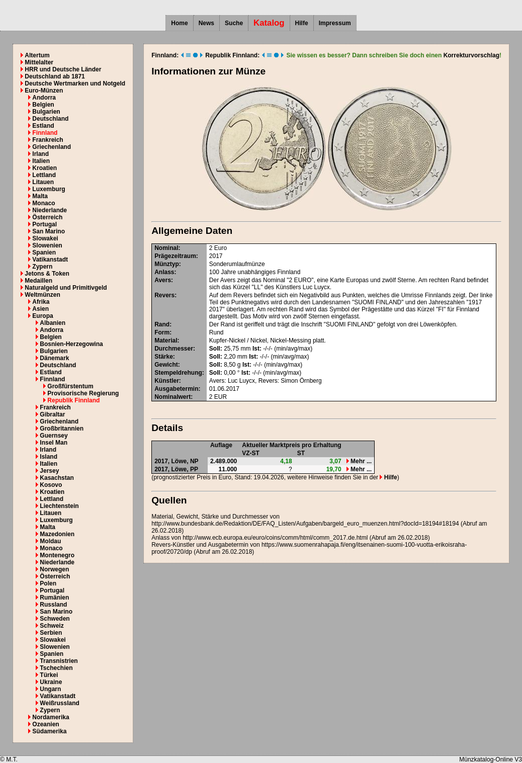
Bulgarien (46, 111)
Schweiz (51, 625)
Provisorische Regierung (83, 393)
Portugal (44, 224)
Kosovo (51, 484)
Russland (53, 604)
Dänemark (54, 358)
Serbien (51, 632)
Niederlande (49, 210)
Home (179, 23)
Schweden (54, 618)
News (206, 23)
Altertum (37, 55)
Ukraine (51, 682)
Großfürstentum (70, 386)
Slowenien (47, 245)
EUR (220, 396)
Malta (40, 196)
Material (165, 340)
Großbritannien (61, 428)
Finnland (44, 132)
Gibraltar (52, 414)
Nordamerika (50, 717)
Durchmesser (173, 348)
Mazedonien (57, 534)
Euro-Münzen (44, 90)
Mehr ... (359, 461)
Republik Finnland (73, 400)
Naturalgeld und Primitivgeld (66, 287)
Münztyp (166, 264)
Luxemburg (48, 189)
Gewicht (166, 364)
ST (301, 453)
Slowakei (45, 238)
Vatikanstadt (50, 259)
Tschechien (56, 667)
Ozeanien (45, 724)
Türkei (49, 675)
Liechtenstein (59, 506)
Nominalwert (172, 396)
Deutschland (50, 118)
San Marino (48, 231)
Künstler (166, 380)
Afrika (40, 301)
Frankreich (47, 139)
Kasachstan (56, 477)
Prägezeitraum (175, 256)
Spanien (44, 252)
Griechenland (51, 146)
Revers (164, 295)
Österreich (47, 217)
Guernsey (53, 435)
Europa (42, 315)
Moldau (50, 541)
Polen (48, 583)
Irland (40, 153)
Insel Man (53, 442)
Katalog (269, 23)
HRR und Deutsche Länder (63, 69)
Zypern (42, 266)
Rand (161, 324)
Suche (234, 23)
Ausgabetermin (176, 388)
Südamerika (49, 731)
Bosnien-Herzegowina (71, 344)
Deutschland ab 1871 (54, 76)
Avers (162, 280)
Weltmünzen (42, 294)
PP (194, 469)
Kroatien (44, 168)
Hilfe (301, 23)
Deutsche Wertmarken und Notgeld (75, 83)
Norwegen (54, 569)
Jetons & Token (47, 273)
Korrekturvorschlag (471, 55)
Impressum (335, 23)
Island (48, 456)
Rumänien (54, 597)
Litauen (43, 182)
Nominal (166, 247)
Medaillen (38, 280)
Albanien (52, 322)
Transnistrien (58, 660)
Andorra (44, 97)
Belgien (43, 104)
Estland (43, 125)
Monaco (43, 203)
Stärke (163, 356)
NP (194, 461)
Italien (41, 160)
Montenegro (57, 555)
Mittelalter (39, 62)
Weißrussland (59, 703)
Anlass (164, 272)
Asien (40, 308)
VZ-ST (250, 453)
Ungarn (50, 689)
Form (161, 332)
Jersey (49, 470)
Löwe (179, 461)
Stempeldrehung (178, 372)
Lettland (44, 175)
